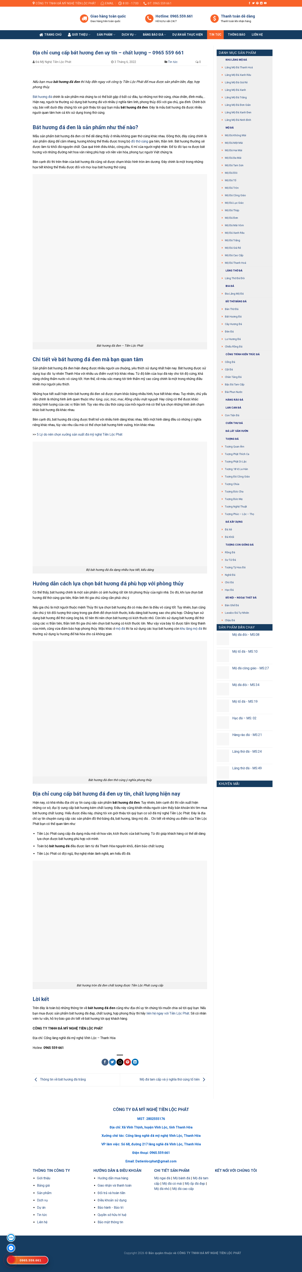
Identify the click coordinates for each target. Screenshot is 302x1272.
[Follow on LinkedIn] (261, 3)
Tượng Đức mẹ (234, 499)
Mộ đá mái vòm (234, 225)
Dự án (41, 1208)
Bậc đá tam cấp (234, 384)
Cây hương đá (233, 324)
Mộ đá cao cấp (234, 255)
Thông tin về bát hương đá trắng (59, 1080)
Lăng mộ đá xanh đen (238, 112)
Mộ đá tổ (230, 180)
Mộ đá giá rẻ (233, 247)
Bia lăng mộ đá (234, 293)
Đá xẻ (228, 529)
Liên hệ (42, 1222)
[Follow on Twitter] (253, 3)
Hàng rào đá (231, 399)
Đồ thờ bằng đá (233, 301)
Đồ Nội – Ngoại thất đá (238, 597)
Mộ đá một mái (234, 142)
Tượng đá (229, 439)
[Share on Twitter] (112, 1062)
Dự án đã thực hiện (187, 34)
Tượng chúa (232, 484)
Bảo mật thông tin (110, 1222)
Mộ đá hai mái (233, 150)
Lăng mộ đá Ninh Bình (238, 119)
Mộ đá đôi (231, 172)
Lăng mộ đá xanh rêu (238, 74)
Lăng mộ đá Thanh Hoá (239, 67)
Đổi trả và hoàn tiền (111, 1193)
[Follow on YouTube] (265, 3)
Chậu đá (230, 620)
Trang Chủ (50, 35)
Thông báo (236, 34)
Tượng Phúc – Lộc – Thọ (239, 514)
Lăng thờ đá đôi (235, 278)
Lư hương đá (233, 339)
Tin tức (215, 34)
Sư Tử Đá (230, 559)
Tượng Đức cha (234, 491)
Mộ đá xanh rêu (234, 232)
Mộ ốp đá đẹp (195, 1184)
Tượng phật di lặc (236, 461)
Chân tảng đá (233, 377)
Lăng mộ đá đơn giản (238, 104)
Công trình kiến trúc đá (239, 354)
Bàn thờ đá (231, 309)
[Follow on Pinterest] (257, 3)
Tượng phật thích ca (237, 454)
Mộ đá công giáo (235, 195)
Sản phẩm (106, 35)
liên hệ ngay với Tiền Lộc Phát (167, 1013)
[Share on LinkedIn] (135, 1062)
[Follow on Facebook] (249, 3)
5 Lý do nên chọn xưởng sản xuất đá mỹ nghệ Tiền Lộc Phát (79, 434)
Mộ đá (226, 127)
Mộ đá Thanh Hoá (235, 262)
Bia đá (226, 286)
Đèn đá (229, 331)
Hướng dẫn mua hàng (113, 1178)
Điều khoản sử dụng (112, 1200)
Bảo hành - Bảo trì (110, 1208)
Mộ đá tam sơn (234, 165)
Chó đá (229, 582)
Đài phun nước (233, 392)
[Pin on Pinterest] (127, 1062)
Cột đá (229, 369)
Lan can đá (230, 407)
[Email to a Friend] (120, 1062)
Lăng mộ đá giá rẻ (236, 82)
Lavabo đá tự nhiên (237, 612)
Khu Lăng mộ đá (233, 59)
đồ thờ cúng (139, 141)
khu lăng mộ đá (191, 629)
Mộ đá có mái (172, 1184)
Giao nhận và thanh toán (114, 1185)
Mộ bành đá (181, 1178)
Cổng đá (230, 362)
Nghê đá (230, 574)
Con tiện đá (232, 415)
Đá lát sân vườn (233, 431)
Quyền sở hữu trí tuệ (112, 1215)
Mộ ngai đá (162, 1178)
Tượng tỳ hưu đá (235, 567)
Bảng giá (43, 1185)
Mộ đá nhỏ (161, 1189)
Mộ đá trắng (232, 240)
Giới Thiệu (79, 35)
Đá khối (229, 537)
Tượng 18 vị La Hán (236, 469)
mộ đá (120, 629)
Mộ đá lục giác (234, 202)
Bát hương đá (42, 97)
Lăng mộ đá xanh (235, 89)
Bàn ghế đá (232, 605)
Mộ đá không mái (235, 135)
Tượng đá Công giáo (237, 476)
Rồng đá (230, 552)
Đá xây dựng (231, 522)
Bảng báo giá (154, 35)
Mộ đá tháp (232, 210)
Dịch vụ (129, 35)
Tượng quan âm (234, 446)
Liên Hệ (257, 34)
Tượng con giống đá (236, 544)
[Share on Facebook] (105, 1062)
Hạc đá (229, 589)
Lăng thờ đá (230, 270)
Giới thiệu (43, 1178)
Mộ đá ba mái (233, 157)
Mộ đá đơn (231, 217)
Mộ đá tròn (232, 187)
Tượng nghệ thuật (236, 506)
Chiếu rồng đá (233, 346)
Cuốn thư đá (231, 423)
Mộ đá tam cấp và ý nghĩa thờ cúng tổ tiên (173, 1080)
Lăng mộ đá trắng (236, 97)
